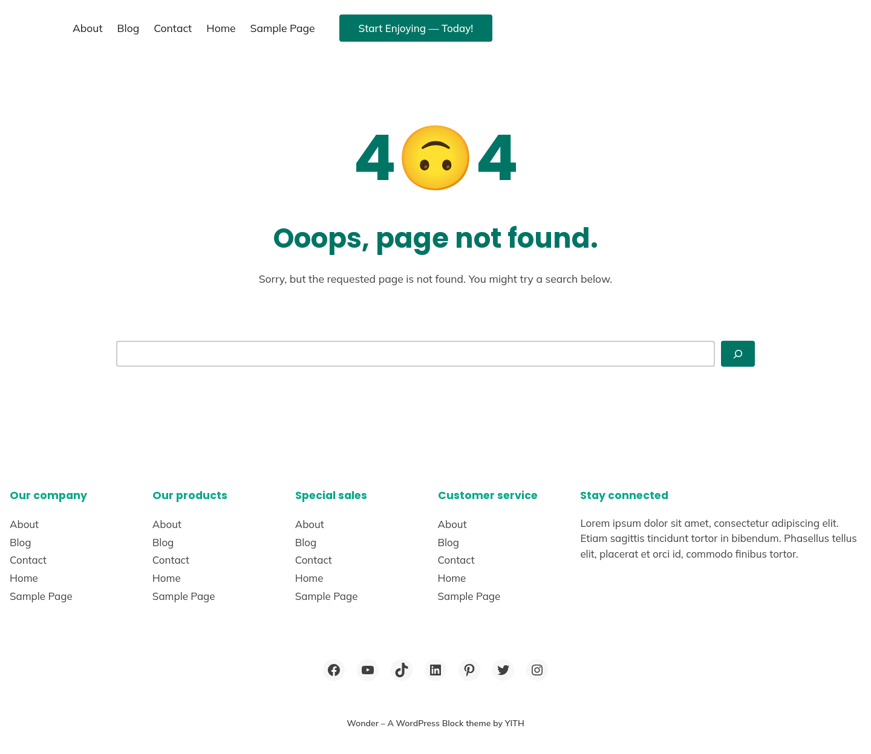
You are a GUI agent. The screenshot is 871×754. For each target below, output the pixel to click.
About (88, 27)
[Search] (738, 353)
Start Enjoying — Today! (416, 28)
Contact (173, 27)
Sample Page (282, 27)
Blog (128, 27)
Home (220, 27)
